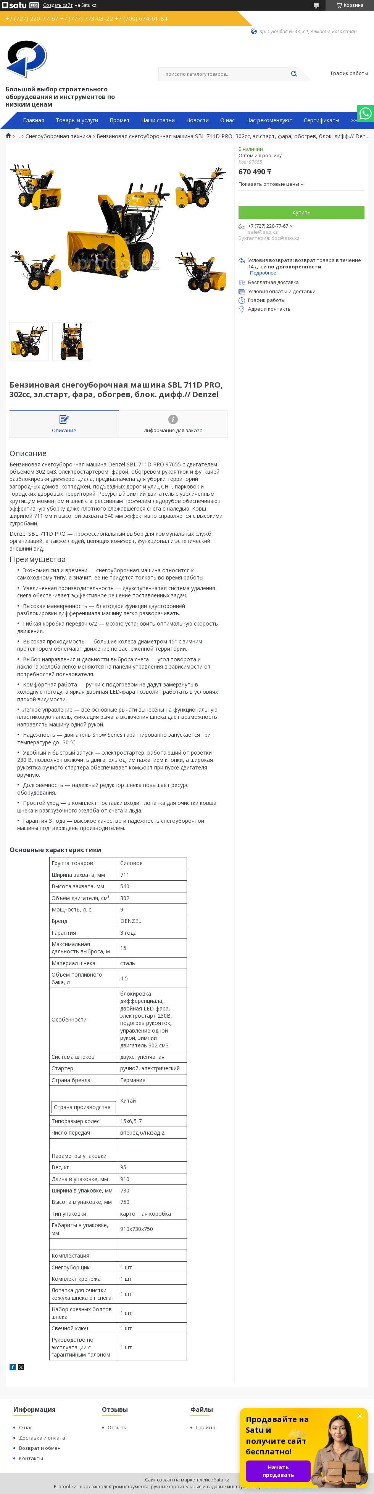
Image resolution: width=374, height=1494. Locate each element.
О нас (227, 120)
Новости (197, 120)
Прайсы (205, 1427)
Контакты (31, 1458)
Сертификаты (321, 120)
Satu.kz (221, 1479)
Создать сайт (58, 5)
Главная (33, 120)
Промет (120, 120)
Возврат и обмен (40, 1448)
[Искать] (293, 74)
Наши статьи (158, 120)
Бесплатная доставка (273, 282)
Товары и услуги (77, 120)
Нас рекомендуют (269, 120)
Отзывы (117, 1427)
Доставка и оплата (42, 1437)
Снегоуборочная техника (58, 136)
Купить (301, 212)
